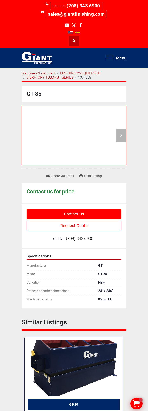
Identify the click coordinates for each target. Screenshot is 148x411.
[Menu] (110, 58)
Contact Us (74, 214)
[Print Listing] (90, 176)
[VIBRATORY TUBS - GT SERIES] (49, 77)
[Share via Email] (60, 176)
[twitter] (74, 25)
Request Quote (74, 225)
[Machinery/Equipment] (38, 73)
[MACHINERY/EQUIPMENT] (80, 73)
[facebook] (80, 25)
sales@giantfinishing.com (76, 14)
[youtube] (67, 25)
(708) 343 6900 (83, 6)
